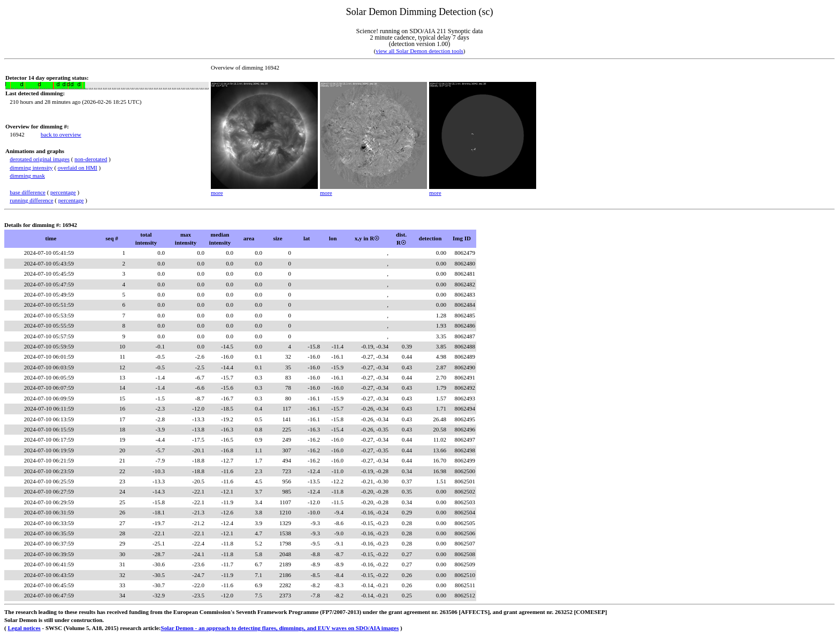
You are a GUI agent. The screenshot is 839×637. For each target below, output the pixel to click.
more (217, 192)
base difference (27, 192)
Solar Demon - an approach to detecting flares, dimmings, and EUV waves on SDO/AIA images (280, 628)
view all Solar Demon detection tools (419, 51)
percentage (63, 192)
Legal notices (23, 628)
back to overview (61, 134)
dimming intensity (31, 167)
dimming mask (27, 175)
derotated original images (40, 159)
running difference (31, 200)
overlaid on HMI (77, 167)
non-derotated (90, 159)
